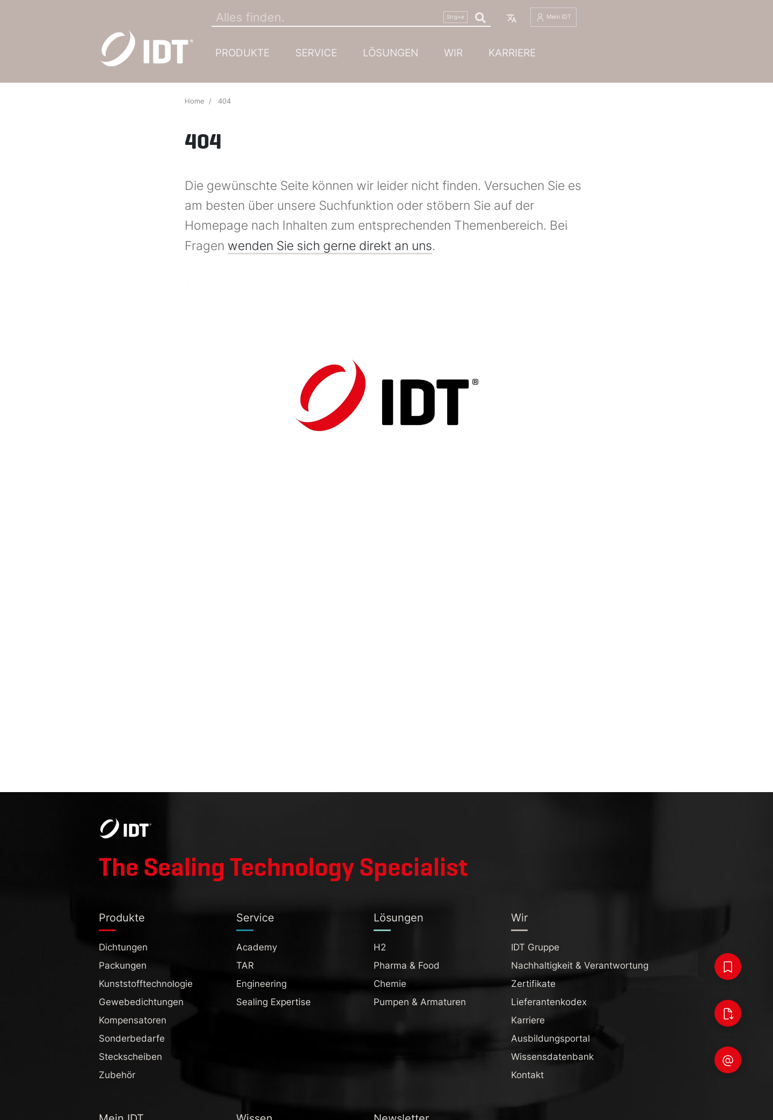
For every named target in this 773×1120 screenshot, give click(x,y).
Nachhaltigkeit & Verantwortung (579, 965)
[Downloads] (727, 1013)
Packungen (123, 965)
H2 (380, 947)
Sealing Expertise (273, 1002)
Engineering (261, 983)
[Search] (351, 17)
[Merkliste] (727, 966)
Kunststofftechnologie (146, 983)
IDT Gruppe (535, 947)
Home (195, 101)
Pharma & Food (407, 965)
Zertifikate (533, 983)
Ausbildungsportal (550, 1038)
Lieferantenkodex (549, 1002)
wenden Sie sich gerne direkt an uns (330, 245)
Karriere (512, 52)
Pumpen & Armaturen (420, 1002)
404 (224, 101)
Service (316, 52)
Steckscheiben (130, 1056)
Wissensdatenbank (552, 1056)
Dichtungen (123, 947)
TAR (245, 965)
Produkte (242, 52)
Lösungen (390, 52)
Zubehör (117, 1075)
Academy (256, 947)
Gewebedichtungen (141, 1002)
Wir (453, 52)
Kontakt (527, 1075)
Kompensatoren (132, 1020)
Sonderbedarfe (132, 1038)
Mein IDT (553, 17)
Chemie (390, 983)
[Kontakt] (727, 1059)
